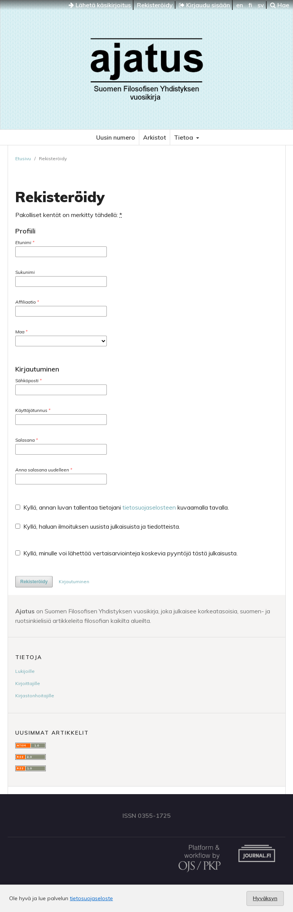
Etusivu (23, 158)
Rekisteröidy (155, 5)
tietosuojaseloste (91, 898)
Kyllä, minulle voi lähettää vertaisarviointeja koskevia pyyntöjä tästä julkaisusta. (126, 553)
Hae (279, 5)
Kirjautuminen (74, 581)
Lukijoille (25, 671)
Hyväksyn (265, 898)
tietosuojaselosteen (149, 507)
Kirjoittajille (27, 683)
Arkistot (154, 137)
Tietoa (184, 137)
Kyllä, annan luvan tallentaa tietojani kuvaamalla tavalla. (122, 507)
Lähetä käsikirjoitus (100, 5)
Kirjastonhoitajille (34, 695)
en (239, 5)
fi (250, 5)
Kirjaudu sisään (204, 5)
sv (261, 5)
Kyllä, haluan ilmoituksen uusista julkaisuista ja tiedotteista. (97, 526)
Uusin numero (115, 137)
